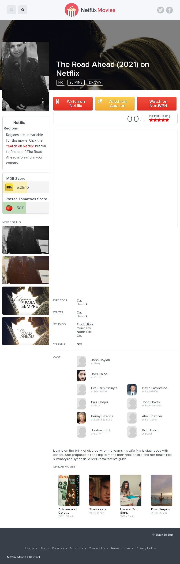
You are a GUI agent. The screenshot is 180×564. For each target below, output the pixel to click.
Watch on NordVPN (158, 104)
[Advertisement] (142, 268)
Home (29, 548)
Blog (43, 548)
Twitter (160, 10)
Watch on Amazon (118, 104)
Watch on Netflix (76, 104)
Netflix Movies (17, 557)
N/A (79, 344)
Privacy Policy (146, 548)
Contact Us (97, 548)
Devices (58, 548)
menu (11, 9)
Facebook (169, 10)
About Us (76, 548)
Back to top (164, 534)
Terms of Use (120, 548)
